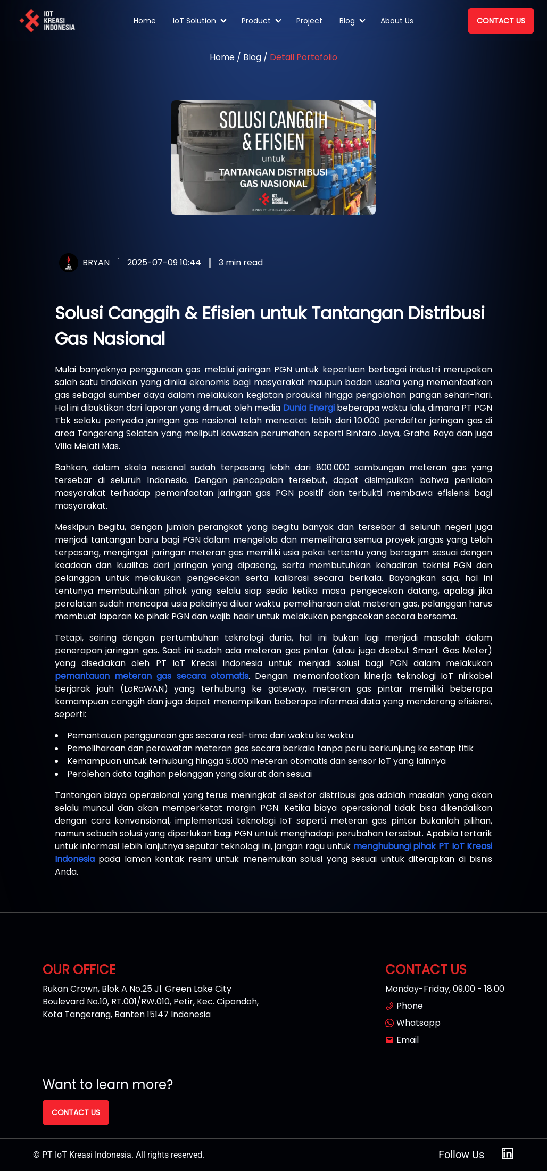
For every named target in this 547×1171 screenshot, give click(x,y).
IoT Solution (194, 20)
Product (256, 20)
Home (145, 20)
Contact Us (501, 20)
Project (309, 20)
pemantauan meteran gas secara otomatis (151, 676)
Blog (347, 20)
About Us (396, 20)
